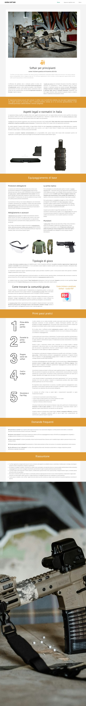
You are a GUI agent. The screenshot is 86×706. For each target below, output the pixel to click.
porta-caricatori (29, 227)
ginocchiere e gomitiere (13, 206)
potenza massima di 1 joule (70, 116)
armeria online (67, 211)
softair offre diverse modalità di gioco (18, 264)
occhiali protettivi (27, 190)
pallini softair (13, 193)
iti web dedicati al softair (38, 291)
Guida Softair (10, 2)
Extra (80, 2)
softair (10, 121)
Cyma (70, 201)
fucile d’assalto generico (59, 205)
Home (58, 2)
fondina (23, 227)
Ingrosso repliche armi (69, 2)
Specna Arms (65, 201)
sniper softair (80, 355)
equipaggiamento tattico (44, 277)
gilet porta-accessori (16, 227)
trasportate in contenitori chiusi (53, 126)
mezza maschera (12, 205)
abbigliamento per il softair (15, 215)
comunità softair (13, 303)
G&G (61, 201)
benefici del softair (48, 84)
